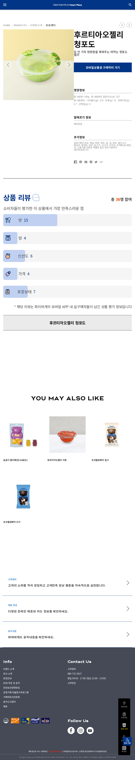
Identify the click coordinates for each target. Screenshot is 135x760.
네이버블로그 (85, 162)
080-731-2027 (75, 673)
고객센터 (72, 669)
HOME (6, 25)
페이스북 (75, 162)
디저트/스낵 (36, 25)
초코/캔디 (51, 25)
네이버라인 (91, 162)
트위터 (96, 162)
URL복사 (101, 162)
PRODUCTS (20, 25)
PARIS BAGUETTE (67, 5)
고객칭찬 (72, 683)
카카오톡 (80, 162)
